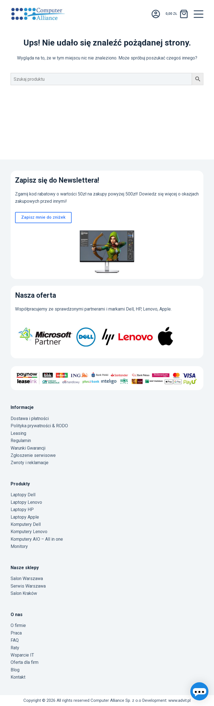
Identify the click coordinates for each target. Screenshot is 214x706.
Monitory (19, 546)
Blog (15, 669)
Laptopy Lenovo (26, 502)
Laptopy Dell (23, 494)
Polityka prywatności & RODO (39, 425)
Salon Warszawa (27, 578)
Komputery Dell (26, 524)
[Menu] (198, 14)
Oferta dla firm (24, 662)
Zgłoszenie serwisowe (33, 455)
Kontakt (18, 677)
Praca (16, 633)
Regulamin (21, 440)
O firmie (18, 625)
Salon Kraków (24, 593)
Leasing (18, 433)
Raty (15, 647)
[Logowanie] (156, 14)
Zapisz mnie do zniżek (43, 217)
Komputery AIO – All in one (37, 539)
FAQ (15, 640)
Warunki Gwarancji (28, 448)
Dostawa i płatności (30, 418)
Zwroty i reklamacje (29, 462)
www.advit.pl (179, 700)
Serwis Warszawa (28, 586)
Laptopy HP (22, 509)
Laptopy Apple (25, 517)
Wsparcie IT (22, 655)
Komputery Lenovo (29, 531)
